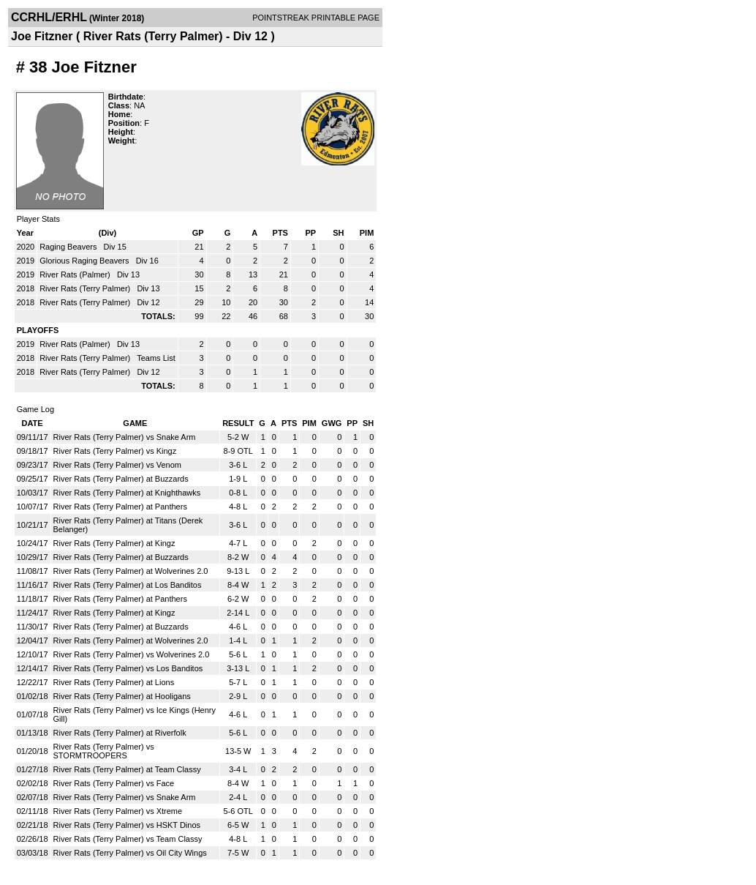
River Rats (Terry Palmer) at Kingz (114, 543)
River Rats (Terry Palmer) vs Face (114, 783)
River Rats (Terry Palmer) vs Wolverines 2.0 (131, 654)
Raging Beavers (69, 246)
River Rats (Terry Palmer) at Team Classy (127, 769)
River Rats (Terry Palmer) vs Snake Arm (124, 437)
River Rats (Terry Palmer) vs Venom (117, 464)
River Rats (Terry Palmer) (85, 288)
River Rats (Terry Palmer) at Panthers (120, 506)
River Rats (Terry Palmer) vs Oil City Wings (130, 852)
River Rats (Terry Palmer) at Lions (114, 682)
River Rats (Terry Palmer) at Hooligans (122, 696)
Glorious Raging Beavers (85, 260)
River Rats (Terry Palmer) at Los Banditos (127, 584)
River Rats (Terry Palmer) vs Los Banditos (128, 668)
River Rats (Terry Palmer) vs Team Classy (128, 838)
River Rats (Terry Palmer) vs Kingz (115, 451)
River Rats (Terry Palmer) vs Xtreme (118, 811)
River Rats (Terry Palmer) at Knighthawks (127, 492)
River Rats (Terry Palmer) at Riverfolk (119, 732)
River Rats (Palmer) (76, 274)
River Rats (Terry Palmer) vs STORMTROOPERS (103, 751)
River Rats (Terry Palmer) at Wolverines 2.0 (130, 571)
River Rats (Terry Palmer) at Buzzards (121, 478)
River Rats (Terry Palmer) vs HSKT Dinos (127, 825)
